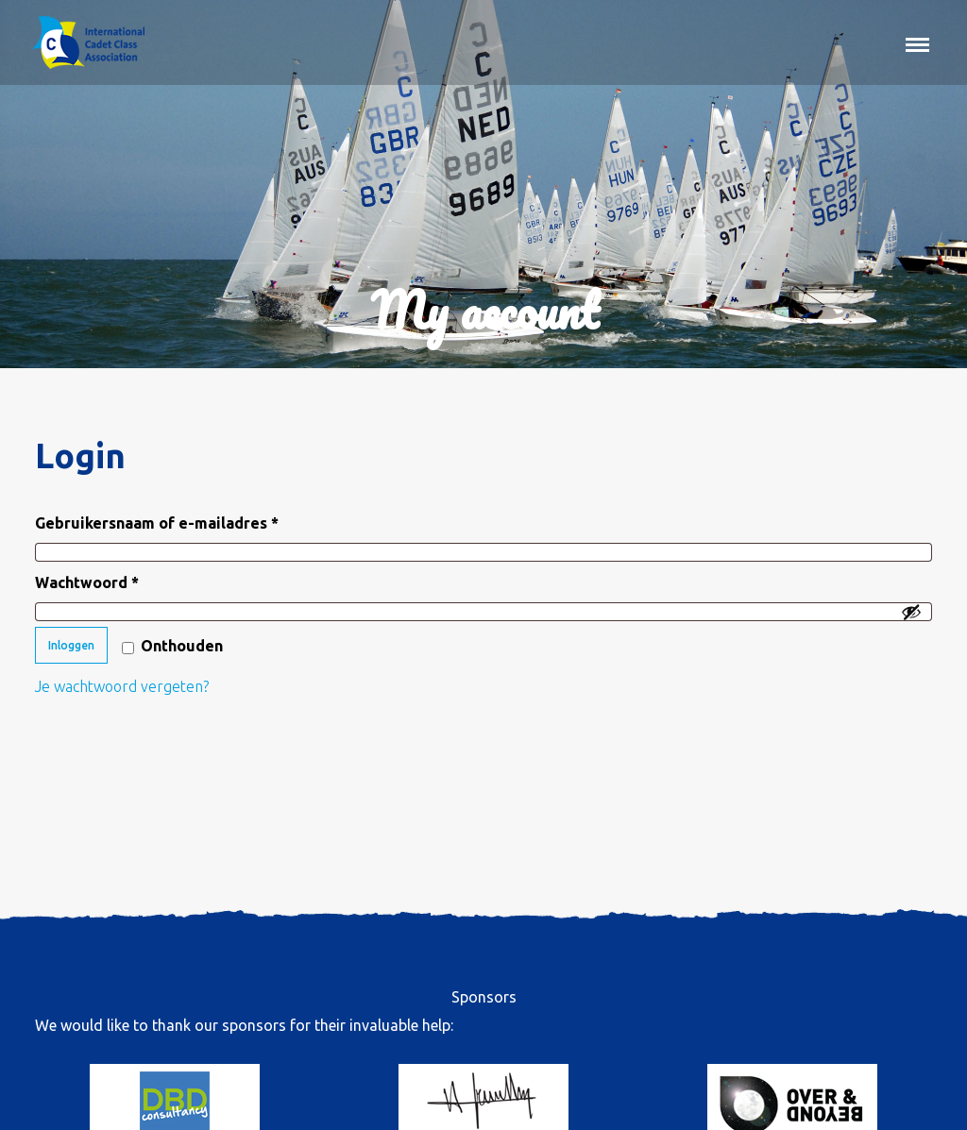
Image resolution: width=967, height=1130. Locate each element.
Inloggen (71, 645)
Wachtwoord (114, 579)
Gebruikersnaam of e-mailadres (183, 519)
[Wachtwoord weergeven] (911, 611)
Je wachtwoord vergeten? (122, 686)
